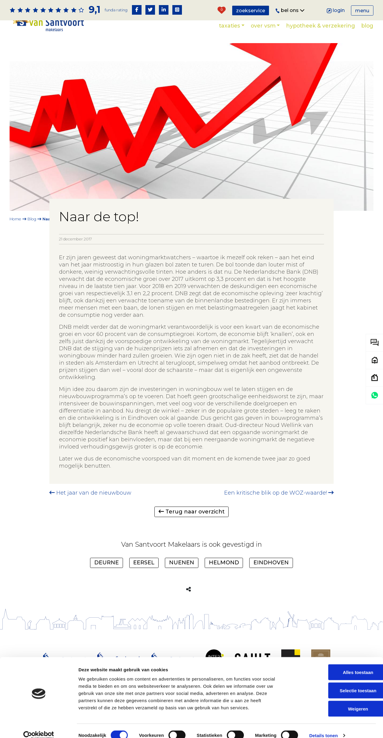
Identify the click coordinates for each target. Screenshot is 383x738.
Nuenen (181, 562)
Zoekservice (250, 10)
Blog (367, 25)
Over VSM (263, 25)
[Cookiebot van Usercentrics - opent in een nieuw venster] (39, 726)
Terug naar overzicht (192, 511)
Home (15, 219)
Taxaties (229, 25)
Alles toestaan (333, 663)
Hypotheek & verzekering (320, 25)
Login (336, 10)
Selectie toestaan (333, 681)
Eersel (143, 562)
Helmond (224, 562)
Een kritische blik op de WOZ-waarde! (279, 493)
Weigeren (333, 699)
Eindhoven (271, 562)
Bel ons (290, 10)
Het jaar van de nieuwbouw (90, 493)
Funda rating (116, 10)
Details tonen (323, 726)
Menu (362, 10)
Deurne (106, 562)
